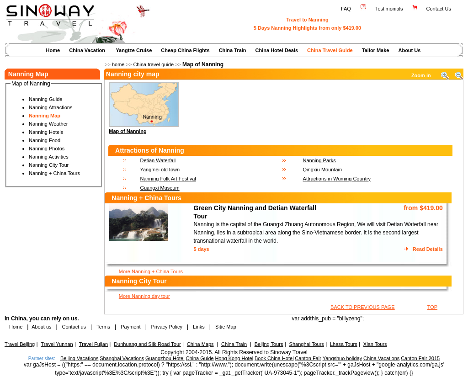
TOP (432, 307)
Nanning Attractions (50, 107)
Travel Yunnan (57, 344)
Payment (130, 326)
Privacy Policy (165, 326)
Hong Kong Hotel (234, 358)
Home (53, 50)
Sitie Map (225, 326)
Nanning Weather (48, 124)
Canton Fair (308, 358)
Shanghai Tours (306, 344)
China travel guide (153, 64)
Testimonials (389, 8)
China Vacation (87, 50)
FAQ (346, 8)
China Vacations (381, 358)
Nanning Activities (49, 156)
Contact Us (439, 8)
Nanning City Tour (49, 165)
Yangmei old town (160, 169)
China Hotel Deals (276, 50)
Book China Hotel (274, 358)
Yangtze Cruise (134, 50)
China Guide (199, 358)
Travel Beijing (20, 344)
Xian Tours (375, 344)
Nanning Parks (319, 160)
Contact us (73, 326)
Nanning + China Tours (54, 173)
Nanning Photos (46, 148)
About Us (409, 50)
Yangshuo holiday (342, 358)
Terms (103, 326)
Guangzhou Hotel (165, 358)
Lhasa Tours (343, 344)
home (118, 64)
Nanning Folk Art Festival (168, 178)
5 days (201, 249)
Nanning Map (44, 115)
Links (199, 326)
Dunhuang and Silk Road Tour (147, 344)
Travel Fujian (93, 344)
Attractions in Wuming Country (337, 178)
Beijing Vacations (79, 358)
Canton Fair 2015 (420, 358)
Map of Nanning (128, 131)
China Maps (200, 344)
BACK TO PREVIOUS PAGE (362, 307)
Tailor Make (375, 50)
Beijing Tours (269, 344)
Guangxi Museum (159, 188)
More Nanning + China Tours (151, 271)
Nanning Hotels (46, 132)
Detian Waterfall (158, 160)
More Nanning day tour (144, 296)
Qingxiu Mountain (322, 169)
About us (41, 326)
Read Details (428, 249)
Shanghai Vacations (122, 358)
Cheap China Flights (185, 50)
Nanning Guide (45, 99)
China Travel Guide (330, 50)
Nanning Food (44, 140)
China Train (232, 50)
